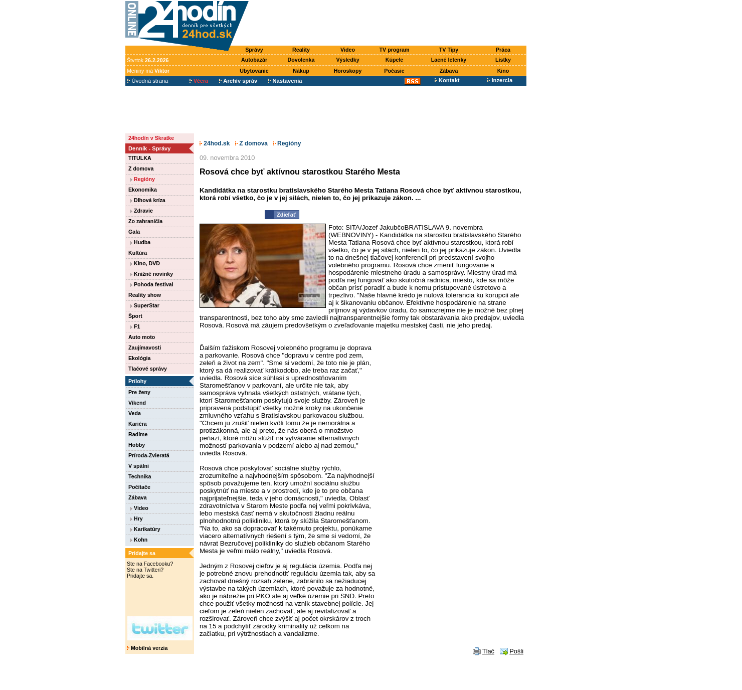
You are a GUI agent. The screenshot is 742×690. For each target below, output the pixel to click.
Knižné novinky (151, 274)
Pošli (516, 651)
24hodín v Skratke (151, 138)
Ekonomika (142, 190)
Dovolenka (301, 60)
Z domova (140, 168)
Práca (503, 50)
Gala (134, 232)
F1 (135, 326)
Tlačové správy (147, 369)
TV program (395, 50)
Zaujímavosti (144, 347)
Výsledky (347, 60)
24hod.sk (215, 143)
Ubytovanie (254, 71)
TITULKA (139, 158)
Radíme (138, 434)
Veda (134, 413)
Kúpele (395, 60)
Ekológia (139, 358)
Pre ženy (139, 392)
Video (347, 50)
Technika (139, 476)
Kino (503, 71)
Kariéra (137, 424)
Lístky (503, 60)
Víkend (137, 403)
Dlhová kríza (147, 200)
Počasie (394, 71)
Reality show (144, 295)
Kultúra (137, 253)
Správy (254, 50)
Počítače (139, 487)
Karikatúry (145, 529)
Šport (135, 316)
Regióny (142, 179)
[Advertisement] (390, 24)
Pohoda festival (151, 284)
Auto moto (141, 337)
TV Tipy (448, 50)
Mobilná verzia (147, 648)
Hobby (136, 445)
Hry (136, 518)
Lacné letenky (448, 60)
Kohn (138, 540)
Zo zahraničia (145, 221)
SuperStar (144, 305)
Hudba (140, 242)
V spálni (138, 466)
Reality (301, 50)
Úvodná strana (147, 81)
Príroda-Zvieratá (148, 455)
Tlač (488, 651)
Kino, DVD (145, 263)
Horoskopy (348, 71)
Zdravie (141, 211)
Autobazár (254, 60)
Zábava (449, 71)
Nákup (301, 71)
